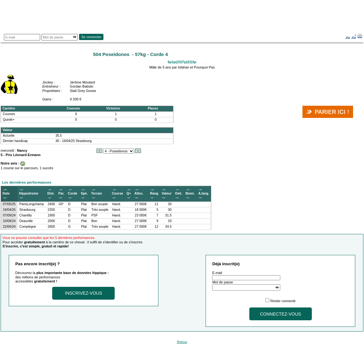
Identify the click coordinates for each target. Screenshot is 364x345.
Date (6, 193)
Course (117, 193)
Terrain (96, 193)
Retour (182, 342)
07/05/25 (9, 204)
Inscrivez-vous (83, 293)
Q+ (129, 193)
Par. (61, 193)
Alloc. (138, 193)
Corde (72, 193)
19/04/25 (9, 209)
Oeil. (178, 193)
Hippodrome (28, 193)
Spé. (84, 193)
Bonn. (190, 193)
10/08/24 (9, 221)
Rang (154, 193)
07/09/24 (9, 215)
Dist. (51, 193)
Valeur (166, 193)
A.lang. (203, 193)
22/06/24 (9, 226)
